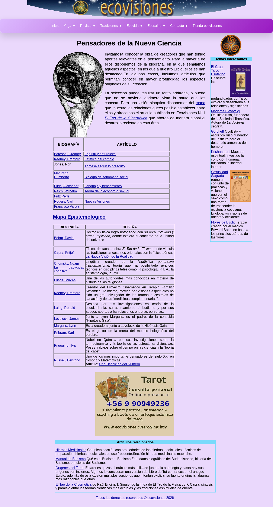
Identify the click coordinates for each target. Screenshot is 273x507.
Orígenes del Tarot (69, 468)
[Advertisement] (32, 99)
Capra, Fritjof (64, 252)
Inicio (55, 26)
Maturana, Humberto (61, 175)
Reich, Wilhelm (65, 191)
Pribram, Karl (64, 333)
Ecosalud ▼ (156, 26)
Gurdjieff (217, 131)
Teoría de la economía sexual (106, 191)
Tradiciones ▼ (111, 26)
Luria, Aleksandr (66, 186)
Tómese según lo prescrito (104, 166)
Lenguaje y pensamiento (103, 186)
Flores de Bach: (223, 222)
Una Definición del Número (119, 364)
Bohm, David (64, 238)
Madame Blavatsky (225, 111)
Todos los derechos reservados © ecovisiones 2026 (135, 498)
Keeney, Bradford (67, 159)
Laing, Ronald (64, 308)
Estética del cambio (99, 159)
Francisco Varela (66, 206)
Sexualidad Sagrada (219, 174)
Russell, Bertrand (67, 360)
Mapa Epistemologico (79, 217)
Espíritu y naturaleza (100, 154)
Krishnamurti (220, 151)
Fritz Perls (61, 196)
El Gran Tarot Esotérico (218, 70)
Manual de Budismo (70, 459)
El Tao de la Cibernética (73, 484)
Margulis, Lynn (65, 325)
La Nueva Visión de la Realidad (109, 256)
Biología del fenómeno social (106, 177)
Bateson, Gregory (67, 154)
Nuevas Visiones (97, 201)
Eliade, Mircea (65, 280)
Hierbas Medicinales (70, 450)
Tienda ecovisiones (207, 26)
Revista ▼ (88, 26)
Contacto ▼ (179, 26)
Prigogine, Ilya (65, 345)
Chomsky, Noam (66, 263)
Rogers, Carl (63, 201)
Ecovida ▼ (134, 26)
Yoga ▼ (70, 26)
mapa (200, 103)
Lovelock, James (66, 318)
